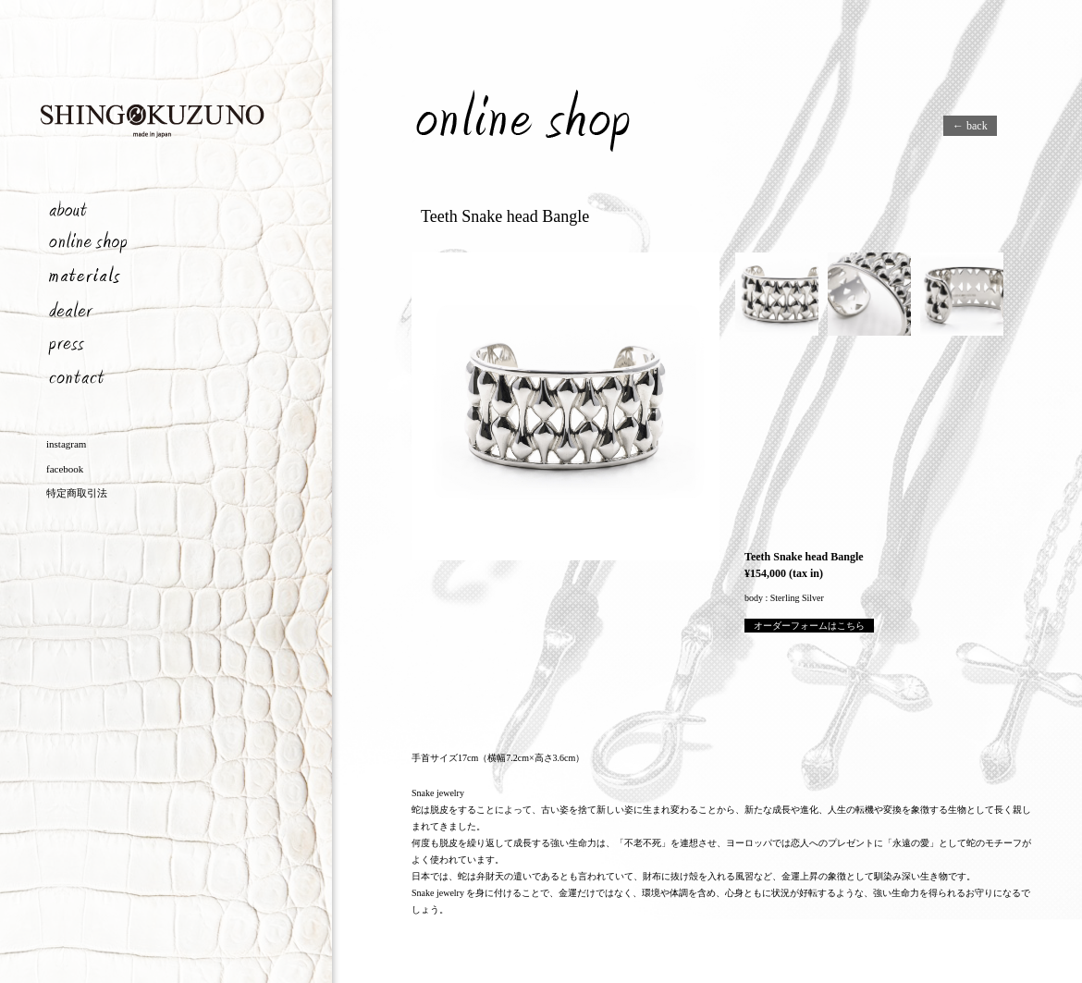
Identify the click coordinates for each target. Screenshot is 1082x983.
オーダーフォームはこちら (809, 626)
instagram (66, 443)
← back (970, 125)
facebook (64, 468)
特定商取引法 (76, 492)
